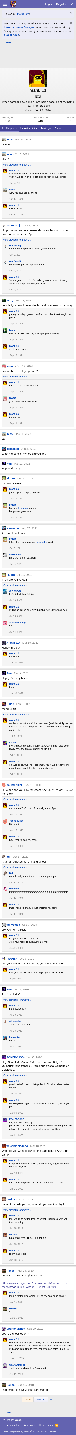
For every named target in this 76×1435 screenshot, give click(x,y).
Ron (9, 463)
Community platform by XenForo (30, 1432)
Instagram (23, 13)
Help (41, 1425)
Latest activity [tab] (28, 128)
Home (49, 1425)
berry (9, 300)
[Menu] (5, 4)
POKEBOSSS (15, 1057)
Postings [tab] (45, 128)
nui (8, 856)
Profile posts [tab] (9, 128)
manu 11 (14, 170)
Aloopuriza (15, 1021)
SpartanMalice (15, 1328)
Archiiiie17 (13, 642)
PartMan (11, 958)
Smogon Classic (13, 1420)
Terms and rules (11, 1425)
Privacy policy (29, 1425)
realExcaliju (13, 225)
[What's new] (71, 4)
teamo (10, 366)
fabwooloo (42, 542)
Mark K (10, 1199)
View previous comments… (17, 164)
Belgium (45, 105)
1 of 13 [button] (28, 1399)
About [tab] (58, 128)
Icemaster (12, 448)
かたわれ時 (15, 590)
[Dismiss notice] (70, 14)
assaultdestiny (17, 622)
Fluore (10, 478)
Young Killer (14, 784)
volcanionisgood (17, 1145)
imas (9, 139)
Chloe (10, 703)
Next (41, 1399)
